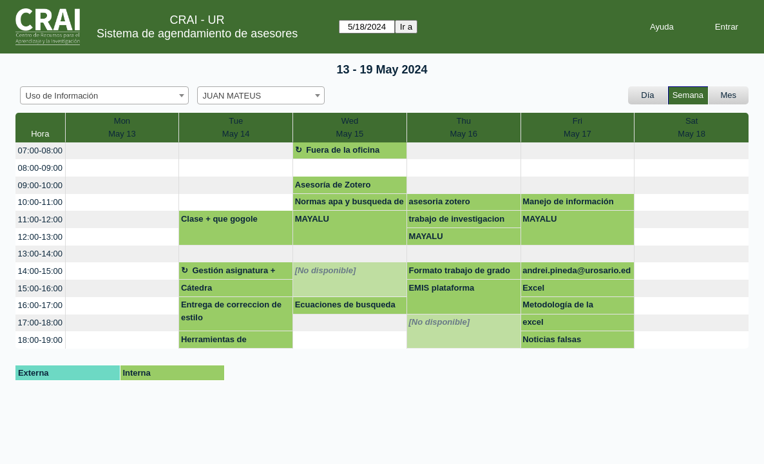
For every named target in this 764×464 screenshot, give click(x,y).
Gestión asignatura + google (228, 273)
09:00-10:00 (40, 185)
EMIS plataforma (441, 288)
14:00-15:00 (40, 271)
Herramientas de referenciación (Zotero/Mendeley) (217, 341)
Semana (688, 95)
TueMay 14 (236, 127)
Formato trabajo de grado (459, 270)
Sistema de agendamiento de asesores (197, 33)
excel (533, 322)
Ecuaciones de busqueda (345, 304)
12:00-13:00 (40, 237)
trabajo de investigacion (456, 219)
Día (647, 95)
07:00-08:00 (40, 150)
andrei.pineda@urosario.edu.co (576, 273)
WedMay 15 (350, 127)
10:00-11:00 (40, 202)
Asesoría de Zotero (333, 184)
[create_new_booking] (122, 151)
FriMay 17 (577, 127)
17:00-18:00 (40, 322)
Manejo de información (568, 201)
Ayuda (662, 27)
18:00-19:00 (40, 340)
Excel (533, 288)
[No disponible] (325, 270)
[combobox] (104, 95)
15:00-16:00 (40, 288)
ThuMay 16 (463, 127)
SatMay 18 (691, 127)
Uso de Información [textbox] (62, 96)
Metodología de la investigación (557, 307)
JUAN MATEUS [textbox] (232, 96)
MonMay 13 (122, 127)
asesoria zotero (439, 201)
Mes (729, 95)
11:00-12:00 (40, 219)
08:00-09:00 (40, 168)
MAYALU (312, 219)
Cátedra (196, 288)
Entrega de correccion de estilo (231, 311)
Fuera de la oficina (342, 150)
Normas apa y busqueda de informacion (349, 204)
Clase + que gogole (219, 219)
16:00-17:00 (40, 305)
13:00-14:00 (40, 253)
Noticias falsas (551, 339)
